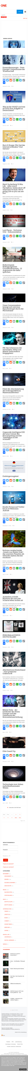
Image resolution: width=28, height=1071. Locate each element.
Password (5, 849)
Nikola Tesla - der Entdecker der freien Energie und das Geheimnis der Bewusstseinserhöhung (13, 713)
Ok (20, 1069)
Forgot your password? (8, 863)
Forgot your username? (8, 867)
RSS (13, 1041)
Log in (20, 11)
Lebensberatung (18, 1041)
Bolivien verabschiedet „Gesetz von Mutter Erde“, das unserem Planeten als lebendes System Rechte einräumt (13, 554)
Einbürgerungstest (11, 476)
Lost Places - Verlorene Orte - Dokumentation (12, 231)
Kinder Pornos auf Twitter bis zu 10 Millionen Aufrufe (13, 509)
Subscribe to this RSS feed (15, 807)
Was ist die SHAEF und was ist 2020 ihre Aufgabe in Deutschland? (14, 108)
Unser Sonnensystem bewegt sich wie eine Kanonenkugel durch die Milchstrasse (13, 308)
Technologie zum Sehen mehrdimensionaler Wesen (13, 786)
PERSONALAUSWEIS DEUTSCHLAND (11, 636)
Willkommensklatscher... (16, 983)
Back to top (15, 1010)
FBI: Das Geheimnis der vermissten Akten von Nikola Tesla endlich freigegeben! (12, 350)
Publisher (8, 1041)
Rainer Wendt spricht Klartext (17, 968)
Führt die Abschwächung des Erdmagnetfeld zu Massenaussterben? (13, 391)
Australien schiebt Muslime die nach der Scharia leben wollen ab (13, 598)
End (20, 817)
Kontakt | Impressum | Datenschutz (14, 1046)
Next (16, 817)
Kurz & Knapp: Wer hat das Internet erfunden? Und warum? (14, 147)
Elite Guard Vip (9, 751)
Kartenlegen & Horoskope (10, 1044)
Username (5, 844)
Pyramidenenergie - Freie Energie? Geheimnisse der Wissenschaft (14, 69)
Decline (24, 1069)
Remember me (5, 855)
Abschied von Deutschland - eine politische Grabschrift (14, 672)
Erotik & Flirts (20, 1044)
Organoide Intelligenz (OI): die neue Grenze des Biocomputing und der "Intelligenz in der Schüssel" (14, 435)
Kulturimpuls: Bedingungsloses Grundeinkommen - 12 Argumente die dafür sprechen (12, 268)
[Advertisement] (14, 30)
